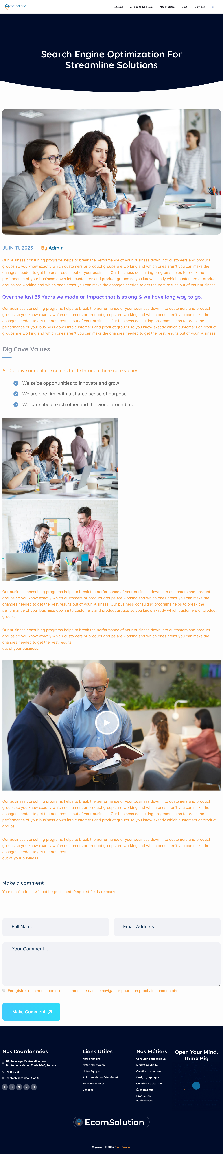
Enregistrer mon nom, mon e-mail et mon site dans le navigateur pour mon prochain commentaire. (93, 990)
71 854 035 (13, 1071)
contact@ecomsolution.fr (23, 1078)
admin (56, 248)
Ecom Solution (123, 1147)
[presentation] (23, 900)
